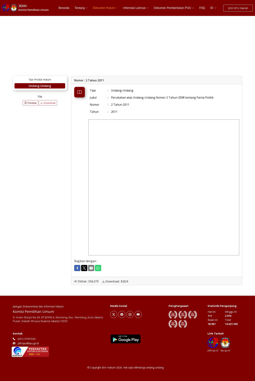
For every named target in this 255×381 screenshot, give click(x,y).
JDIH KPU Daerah (238, 8)
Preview (30, 103)
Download (47, 103)
